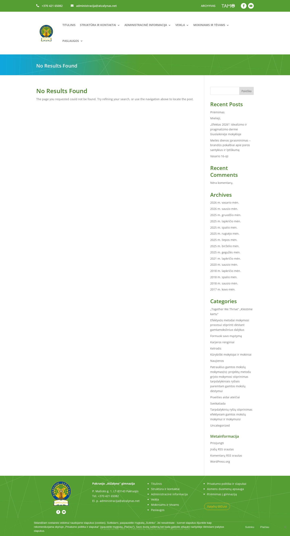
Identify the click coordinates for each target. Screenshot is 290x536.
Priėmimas (217, 112)
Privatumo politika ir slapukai (226, 484)
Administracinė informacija (145, 25)
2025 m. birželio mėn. (224, 246)
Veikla (180, 25)
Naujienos (217, 361)
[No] (285, 527)
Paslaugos (70, 41)
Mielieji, (215, 118)
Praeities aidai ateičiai (225, 397)
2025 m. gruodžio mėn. (225, 215)
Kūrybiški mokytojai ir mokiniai (231, 354)
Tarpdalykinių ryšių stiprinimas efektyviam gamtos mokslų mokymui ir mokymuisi (231, 414)
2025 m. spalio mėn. (223, 227)
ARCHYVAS (208, 6)
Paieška (246, 91)
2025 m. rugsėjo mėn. (224, 233)
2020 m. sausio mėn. (224, 264)
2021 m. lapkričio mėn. (225, 258)
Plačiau (264, 527)
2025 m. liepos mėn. (223, 240)
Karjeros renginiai (222, 342)
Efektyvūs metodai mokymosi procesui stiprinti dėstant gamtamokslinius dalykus (229, 325)
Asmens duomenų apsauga (225, 489)
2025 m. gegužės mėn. (225, 252)
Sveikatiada (218, 403)
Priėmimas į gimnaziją (222, 494)
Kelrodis (215, 348)
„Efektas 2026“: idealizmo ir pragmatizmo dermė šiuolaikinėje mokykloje (228, 129)
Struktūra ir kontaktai (98, 25)
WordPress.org (220, 461)
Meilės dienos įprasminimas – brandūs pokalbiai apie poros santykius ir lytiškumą (230, 145)
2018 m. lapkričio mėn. (225, 271)
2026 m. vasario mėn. (224, 202)
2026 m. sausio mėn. (224, 209)
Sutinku (249, 527)
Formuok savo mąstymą (226, 336)
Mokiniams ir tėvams (209, 25)
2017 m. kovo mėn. (222, 289)
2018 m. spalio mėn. (223, 277)
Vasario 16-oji (219, 156)
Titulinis (69, 25)
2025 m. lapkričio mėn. (225, 221)
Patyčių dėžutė (217, 506)
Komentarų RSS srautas (226, 455)
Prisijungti (217, 443)
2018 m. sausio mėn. (224, 283)
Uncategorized (220, 425)
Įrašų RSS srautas (222, 449)
